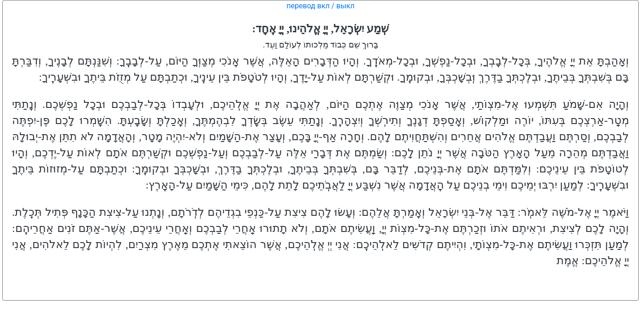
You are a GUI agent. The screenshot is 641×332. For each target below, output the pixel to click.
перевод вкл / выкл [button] (320, 5)
